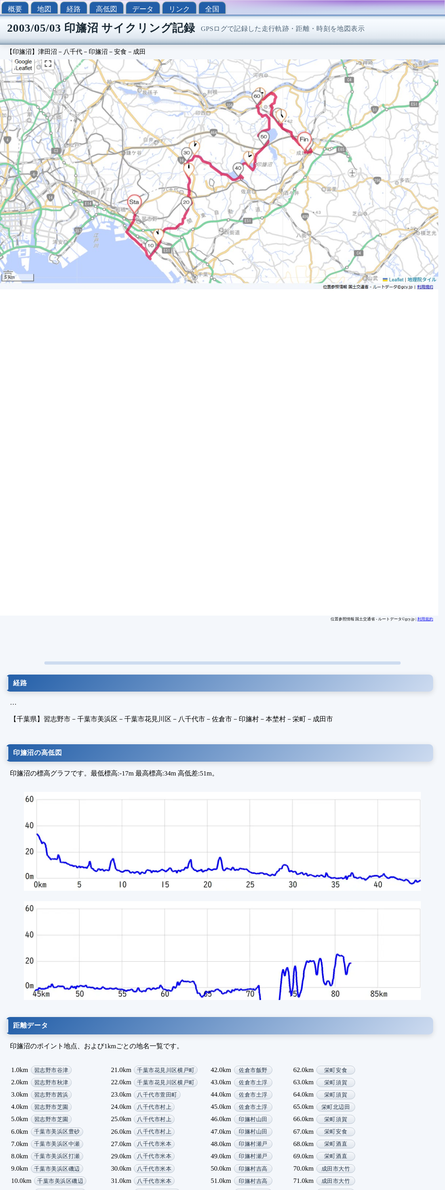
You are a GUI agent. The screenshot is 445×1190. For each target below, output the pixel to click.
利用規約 (425, 619)
